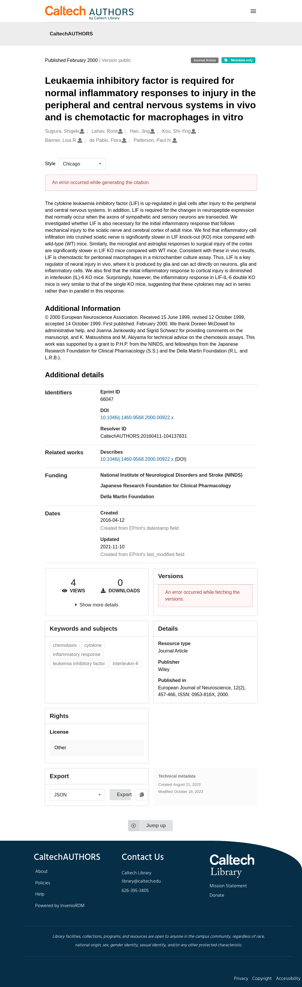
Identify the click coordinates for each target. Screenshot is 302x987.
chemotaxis (65, 645)
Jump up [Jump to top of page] (147, 825)
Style (50, 163)
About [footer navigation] (41, 871)
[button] (97, 748)
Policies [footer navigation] (42, 883)
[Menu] (253, 11)
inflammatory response (77, 654)
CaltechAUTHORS (71, 34)
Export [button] (124, 794)
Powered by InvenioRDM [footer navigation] (60, 906)
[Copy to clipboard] (142, 794)
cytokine (93, 645)
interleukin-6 (125, 663)
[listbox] (82, 164)
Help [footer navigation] (40, 894)
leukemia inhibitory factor (79, 663)
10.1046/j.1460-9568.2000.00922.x (136, 417)
